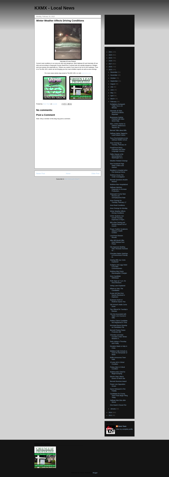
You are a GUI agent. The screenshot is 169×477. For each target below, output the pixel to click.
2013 (110, 415)
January (113, 409)
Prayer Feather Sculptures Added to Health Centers (119, 231)
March (112, 99)
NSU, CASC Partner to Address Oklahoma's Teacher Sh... (118, 125)
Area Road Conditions (117, 205)
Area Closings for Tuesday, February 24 (118, 144)
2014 (110, 412)
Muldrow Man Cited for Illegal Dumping (117, 373)
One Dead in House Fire (118, 405)
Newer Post (40, 173)
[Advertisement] (119, 29)
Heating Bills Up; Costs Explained (117, 261)
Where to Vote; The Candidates (116, 289)
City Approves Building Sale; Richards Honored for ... (119, 248)
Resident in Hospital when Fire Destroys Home (119, 171)
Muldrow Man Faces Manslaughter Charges (118, 272)
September (114, 81)
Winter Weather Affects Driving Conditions (117, 212)
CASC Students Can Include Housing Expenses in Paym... (117, 217)
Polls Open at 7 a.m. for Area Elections (118, 282)
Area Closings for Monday (118, 208)
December (114, 72)
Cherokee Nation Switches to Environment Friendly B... (119, 255)
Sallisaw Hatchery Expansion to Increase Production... (118, 189)
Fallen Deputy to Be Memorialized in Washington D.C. (116, 156)
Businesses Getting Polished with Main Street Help (117, 119)
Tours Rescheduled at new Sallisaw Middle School (119, 139)
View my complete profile (124, 429)
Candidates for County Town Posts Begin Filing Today (119, 395)
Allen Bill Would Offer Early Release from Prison (117, 242)
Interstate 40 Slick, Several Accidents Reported (117, 112)
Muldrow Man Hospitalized (119, 184)
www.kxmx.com (86, 73)
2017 (110, 64)
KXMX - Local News (54, 8)
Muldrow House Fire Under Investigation (117, 176)
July (111, 87)
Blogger (95, 473)
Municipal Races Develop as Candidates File (118, 326)
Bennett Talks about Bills (118, 130)
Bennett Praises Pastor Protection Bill (117, 331)
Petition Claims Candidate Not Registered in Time (118, 321)
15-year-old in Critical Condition (117, 363)
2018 (110, 61)
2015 (110, 69)
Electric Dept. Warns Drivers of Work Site (117, 377)
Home (68, 173)
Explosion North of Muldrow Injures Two (117, 301)
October (113, 78)
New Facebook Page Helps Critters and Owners (117, 165)
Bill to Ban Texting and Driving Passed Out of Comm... (118, 224)
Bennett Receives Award (118, 381)
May (112, 93)
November (114, 75)
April (112, 96)
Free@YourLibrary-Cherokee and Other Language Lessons (117, 149)
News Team (122, 426)
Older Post (95, 173)
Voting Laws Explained (117, 286)
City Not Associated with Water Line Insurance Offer (118, 316)
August (112, 84)
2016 (110, 67)
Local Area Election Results (116, 236)
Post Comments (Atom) (72, 179)
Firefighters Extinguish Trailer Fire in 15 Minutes (117, 106)
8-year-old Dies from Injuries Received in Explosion (117, 295)
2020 (110, 55)
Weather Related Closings (119, 161)
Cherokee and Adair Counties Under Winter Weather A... (118, 336)
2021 (110, 52)
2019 (110, 58)
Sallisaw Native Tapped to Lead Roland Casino (118, 134)
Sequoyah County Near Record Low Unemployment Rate (118, 195)
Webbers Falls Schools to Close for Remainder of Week (118, 353)
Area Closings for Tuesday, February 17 (118, 201)
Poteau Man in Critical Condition (117, 368)
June (112, 90)
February (113, 101)
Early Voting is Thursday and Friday (118, 342)
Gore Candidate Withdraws (115, 277)
